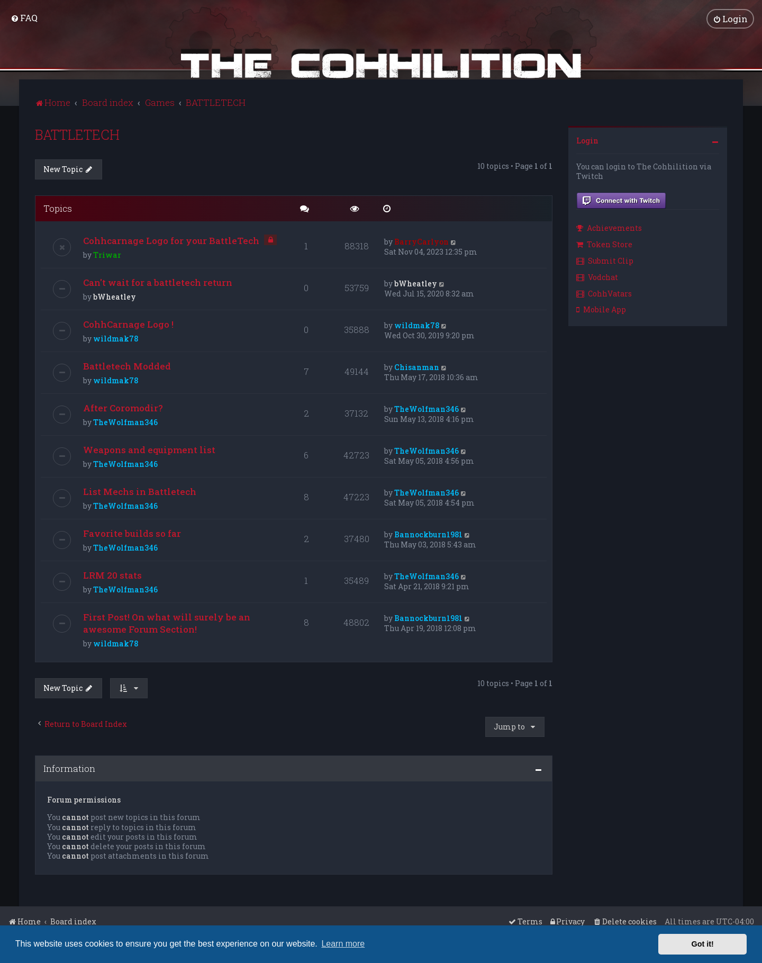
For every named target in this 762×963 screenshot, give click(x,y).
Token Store (604, 244)
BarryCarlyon (421, 241)
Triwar (107, 254)
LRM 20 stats (112, 575)
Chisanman (416, 367)
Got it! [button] (703, 944)
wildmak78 (115, 338)
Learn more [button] (343, 943)
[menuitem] (24, 17)
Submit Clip (604, 260)
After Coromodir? (123, 407)
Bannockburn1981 (428, 534)
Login (587, 140)
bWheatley (114, 296)
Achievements (609, 227)
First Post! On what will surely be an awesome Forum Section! (166, 622)
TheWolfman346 (125, 422)
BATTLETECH (77, 134)
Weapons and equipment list (149, 449)
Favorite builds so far (132, 533)
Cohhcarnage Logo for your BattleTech (171, 240)
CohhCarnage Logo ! (128, 324)
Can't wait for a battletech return (157, 282)
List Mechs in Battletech (139, 491)
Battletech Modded (127, 365)
